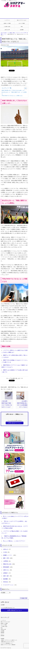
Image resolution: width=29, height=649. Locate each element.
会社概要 (21, 29)
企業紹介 (5, 573)
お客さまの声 (7, 29)
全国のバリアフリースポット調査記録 (8, 644)
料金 (22, 26)
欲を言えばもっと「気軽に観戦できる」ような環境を (14, 93)
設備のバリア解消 (7, 23)
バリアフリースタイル (6, 647)
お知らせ (5, 549)
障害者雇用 (6, 567)
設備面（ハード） (7, 555)
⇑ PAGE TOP (23, 598)
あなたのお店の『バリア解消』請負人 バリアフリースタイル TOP (13, 32)
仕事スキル (6, 570)
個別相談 (2, 632)
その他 (5, 552)
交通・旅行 (6, 576)
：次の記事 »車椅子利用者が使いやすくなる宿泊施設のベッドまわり (22, 404)
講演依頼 (2, 635)
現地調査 (2, 638)
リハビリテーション (8, 584)
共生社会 (5, 581)
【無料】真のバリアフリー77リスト (7, 641)
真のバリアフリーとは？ (21, 20)
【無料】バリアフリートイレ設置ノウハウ (9, 640)
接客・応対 (6, 558)
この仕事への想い (7, 26)
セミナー (2, 634)
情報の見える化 (7, 564)
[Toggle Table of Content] (25, 88)
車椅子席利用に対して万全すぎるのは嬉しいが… (13, 90)
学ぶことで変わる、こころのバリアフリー (14, 541)
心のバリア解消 (22, 23)
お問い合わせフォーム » (14, 423)
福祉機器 (5, 579)
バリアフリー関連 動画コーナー (7, 643)
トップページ (7, 20)
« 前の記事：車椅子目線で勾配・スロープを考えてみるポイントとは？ (7, 404)
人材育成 (5, 561)
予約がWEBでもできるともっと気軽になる (12, 95)
